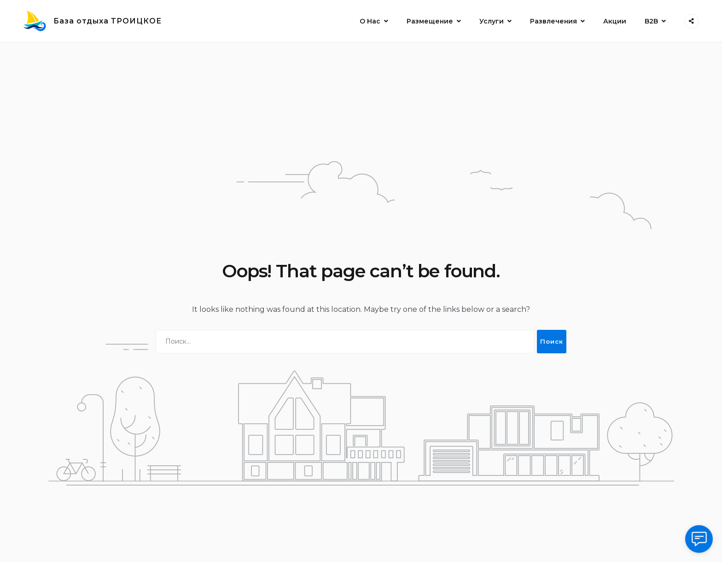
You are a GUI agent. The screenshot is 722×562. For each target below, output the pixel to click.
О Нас (370, 21)
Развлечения (553, 21)
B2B (651, 21)
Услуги (491, 21)
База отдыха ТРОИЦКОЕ (107, 21)
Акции (614, 21)
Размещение (430, 21)
